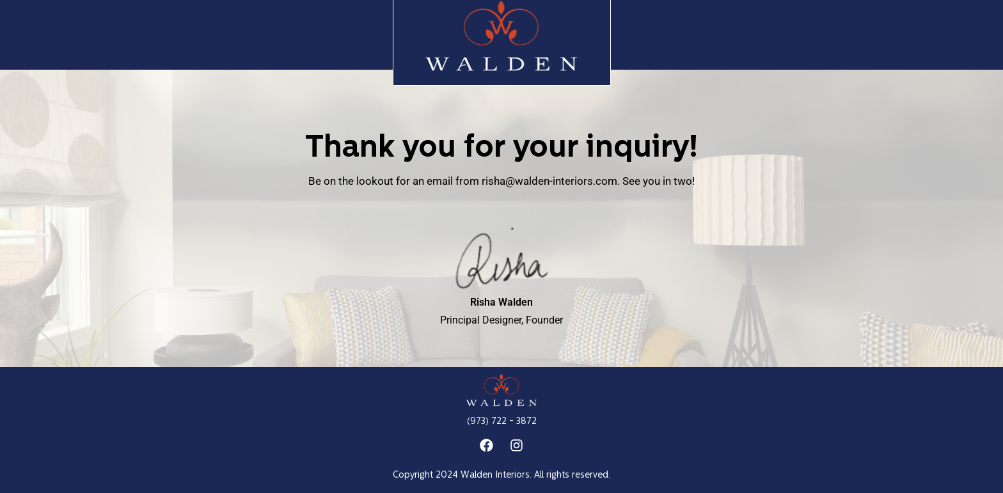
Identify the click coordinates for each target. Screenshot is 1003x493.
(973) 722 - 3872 (502, 421)
